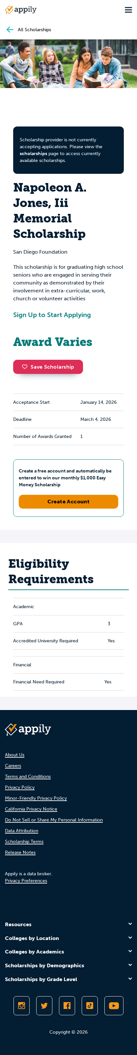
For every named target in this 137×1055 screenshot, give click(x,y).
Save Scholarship (48, 367)
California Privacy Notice (31, 809)
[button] (26, 366)
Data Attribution (21, 831)
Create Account (68, 501)
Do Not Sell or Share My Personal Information (54, 820)
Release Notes (20, 852)
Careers (13, 765)
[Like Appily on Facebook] (67, 1005)
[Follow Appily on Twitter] (44, 1005)
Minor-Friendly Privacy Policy (36, 798)
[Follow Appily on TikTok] (90, 1005)
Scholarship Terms (24, 841)
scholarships (33, 153)
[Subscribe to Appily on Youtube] (113, 1005)
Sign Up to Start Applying (52, 315)
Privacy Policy (20, 787)
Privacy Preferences (26, 880)
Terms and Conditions (28, 776)
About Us (14, 755)
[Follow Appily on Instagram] (22, 1005)
